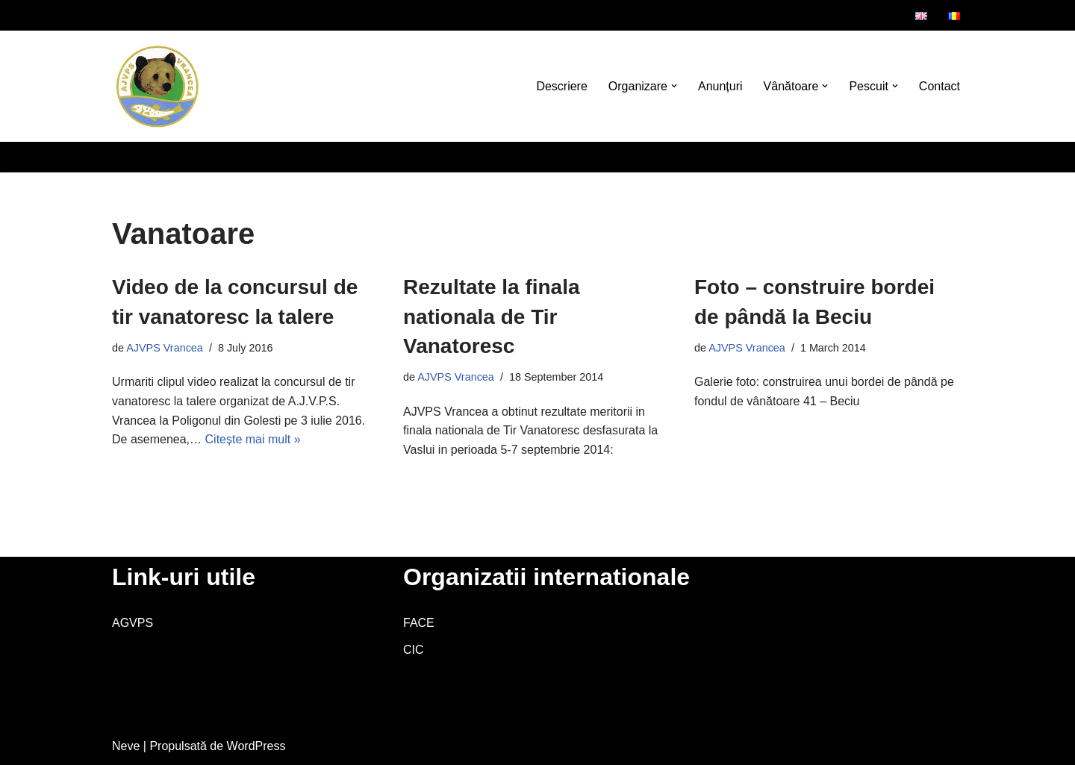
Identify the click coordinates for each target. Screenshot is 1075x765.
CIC (413, 649)
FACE (418, 622)
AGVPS (132, 622)
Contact (939, 86)
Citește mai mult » (253, 439)
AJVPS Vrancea (164, 348)
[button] (674, 86)
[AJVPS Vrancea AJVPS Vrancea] (157, 86)
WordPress (256, 746)
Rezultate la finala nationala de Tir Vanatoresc (491, 316)
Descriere (561, 86)
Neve (126, 746)
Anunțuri (720, 86)
